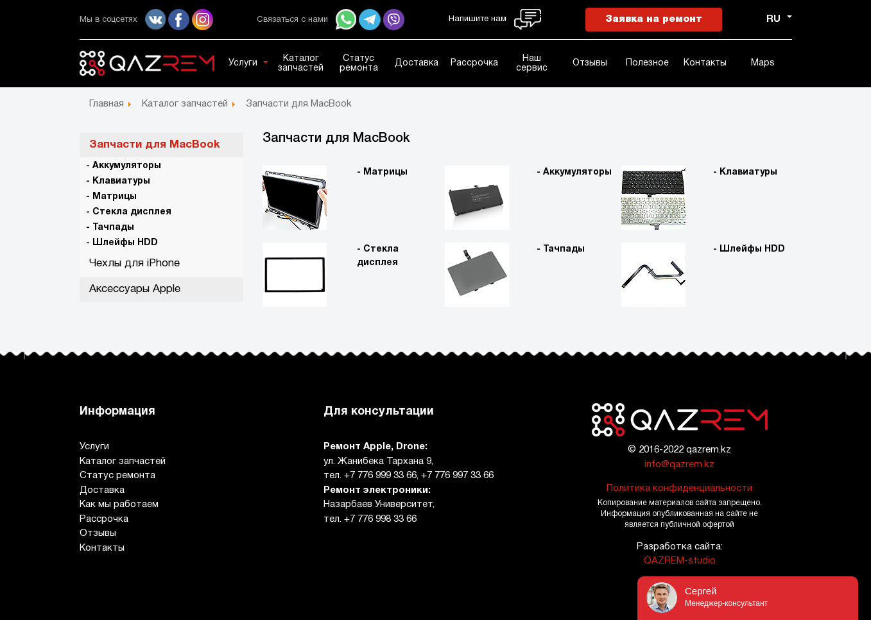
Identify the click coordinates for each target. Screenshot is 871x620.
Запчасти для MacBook (154, 145)
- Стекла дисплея (128, 212)
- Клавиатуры (118, 181)
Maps (763, 63)
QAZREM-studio (680, 560)
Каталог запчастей (300, 64)
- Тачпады (110, 227)
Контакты (705, 63)
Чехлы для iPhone (134, 263)
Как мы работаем (119, 504)
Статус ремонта (359, 64)
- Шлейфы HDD (122, 243)
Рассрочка (474, 63)
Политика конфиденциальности (679, 488)
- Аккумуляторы (123, 166)
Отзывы (590, 63)
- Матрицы (111, 197)
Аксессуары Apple (134, 289)
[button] (267, 62)
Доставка (416, 63)
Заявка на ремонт (653, 19)
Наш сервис (532, 64)
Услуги (243, 63)
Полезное (647, 63)
